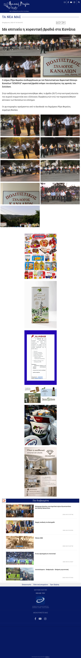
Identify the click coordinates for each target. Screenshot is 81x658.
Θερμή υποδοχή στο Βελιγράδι (45, 522)
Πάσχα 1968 (39, 538)
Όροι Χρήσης (54, 585)
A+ (57, 23)
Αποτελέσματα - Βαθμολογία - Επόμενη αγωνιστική (52, 569)
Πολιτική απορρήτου (40, 585)
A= (64, 23)
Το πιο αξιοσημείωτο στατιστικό (45, 554)
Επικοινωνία (26, 585)
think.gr (47, 656)
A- (61, 22)
